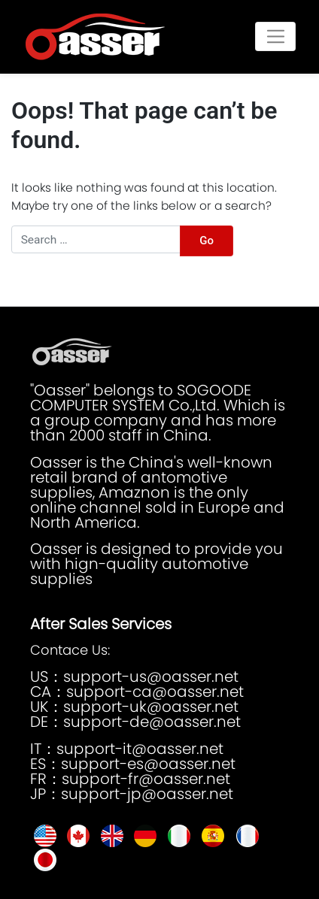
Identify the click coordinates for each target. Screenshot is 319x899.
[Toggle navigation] (275, 36)
